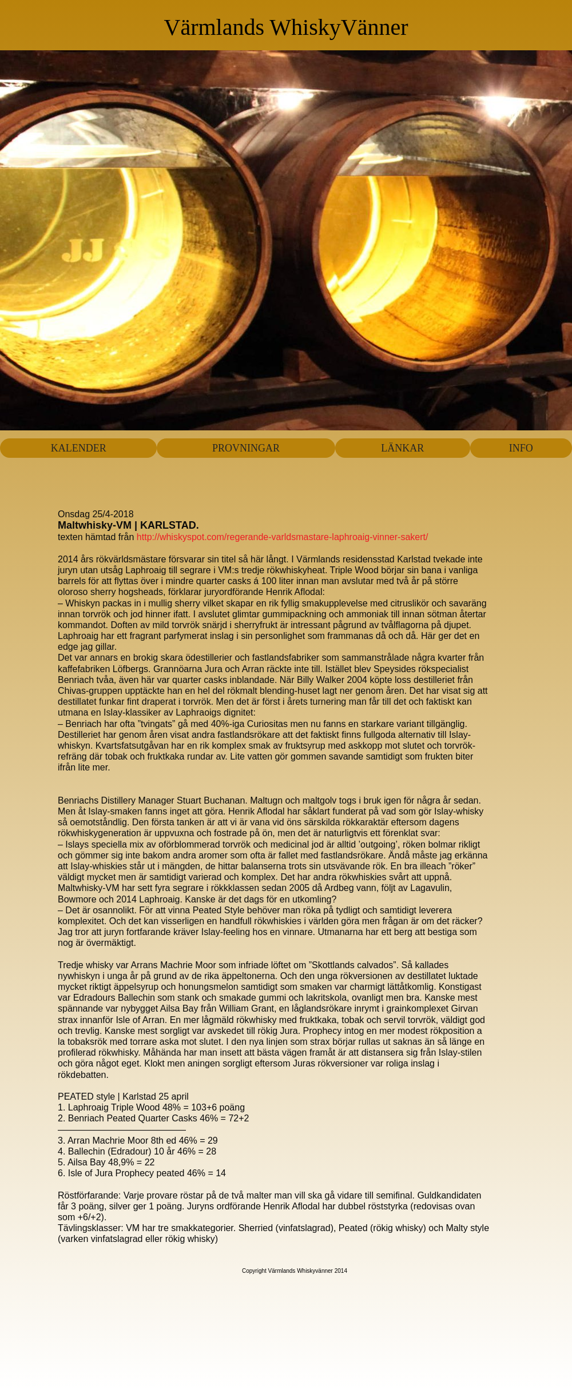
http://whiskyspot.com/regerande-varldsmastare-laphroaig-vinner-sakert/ (281, 537)
